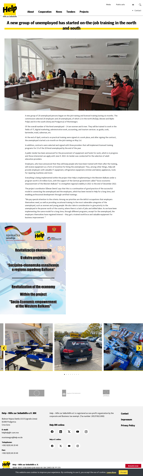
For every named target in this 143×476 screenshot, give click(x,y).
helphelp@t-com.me (10, 432)
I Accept (123, 472)
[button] (4, 348)
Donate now (133, 466)
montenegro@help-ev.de (12, 437)
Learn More (111, 472)
